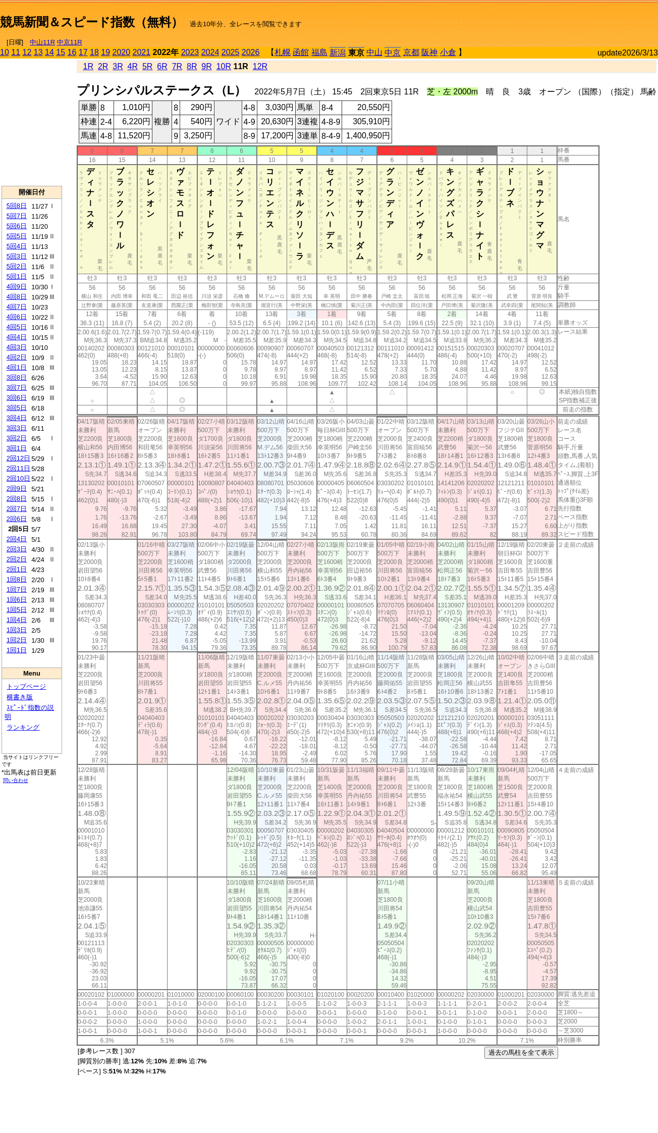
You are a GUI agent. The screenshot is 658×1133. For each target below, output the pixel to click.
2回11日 (19, 468)
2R (103, 66)
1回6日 (17, 599)
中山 (374, 52)
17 (83, 52)
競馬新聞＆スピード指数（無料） (91, 22)
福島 (319, 52)
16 (72, 52)
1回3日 (17, 630)
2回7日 (17, 508)
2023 (190, 52)
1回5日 (17, 609)
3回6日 (17, 397)
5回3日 (17, 256)
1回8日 (17, 579)
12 (27, 52)
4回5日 (17, 327)
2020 (122, 52)
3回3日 (17, 428)
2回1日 (17, 569)
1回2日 (17, 640)
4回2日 (17, 357)
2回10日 (19, 478)
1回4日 (17, 620)
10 (4, 52)
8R (192, 66)
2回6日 (17, 519)
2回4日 (17, 539)
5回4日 (17, 246)
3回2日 (17, 438)
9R (206, 66)
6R (162, 66)
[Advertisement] (540, 18)
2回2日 (17, 559)
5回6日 (17, 226)
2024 (210, 52)
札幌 (283, 52)
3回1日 (17, 448)
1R (88, 66)
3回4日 (17, 418)
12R (260, 66)
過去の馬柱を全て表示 (521, 1052)
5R (147, 66)
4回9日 (17, 286)
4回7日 (17, 307)
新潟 (338, 52)
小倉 (448, 52)
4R (133, 66)
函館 (301, 52)
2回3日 (17, 549)
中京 (393, 52)
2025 (231, 52)
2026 (251, 52)
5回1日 (17, 276)
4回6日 (17, 317)
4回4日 (17, 337)
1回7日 (17, 589)
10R (223, 66)
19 (105, 52)
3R (118, 66)
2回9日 (17, 488)
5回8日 (17, 206)
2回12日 (19, 458)
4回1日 (17, 367)
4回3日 (17, 347)
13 (38, 52)
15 (60, 52)
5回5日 (17, 236)
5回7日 (17, 216)
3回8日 (17, 377)
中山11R (42, 42)
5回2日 (17, 266)
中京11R (69, 42)
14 (49, 52)
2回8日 (17, 498)
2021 (142, 52)
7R (177, 66)
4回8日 (17, 296)
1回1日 (17, 650)
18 (94, 52)
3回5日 (17, 407)
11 (15, 52)
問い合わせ (15, 780)
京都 (411, 52)
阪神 (429, 52)
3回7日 (17, 387)
